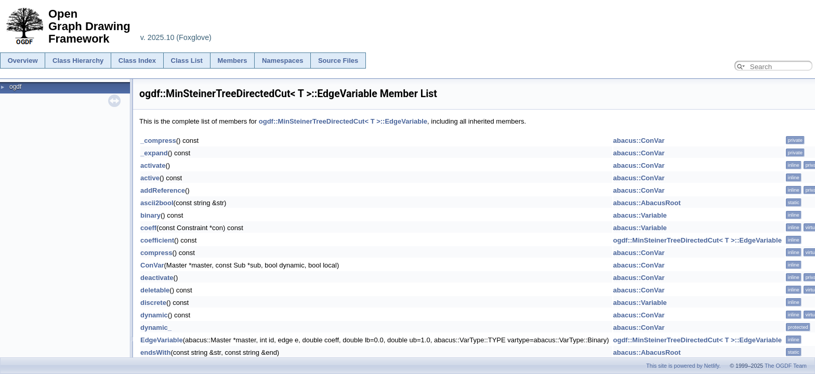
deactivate (157, 278)
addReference (162, 190)
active (150, 178)
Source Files (338, 60)
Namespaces (283, 60)
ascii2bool (157, 203)
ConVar (152, 265)
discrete (153, 302)
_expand (154, 153)
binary (150, 215)
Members (232, 60)
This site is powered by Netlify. (683, 366)
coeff (148, 228)
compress (156, 253)
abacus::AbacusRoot (647, 203)
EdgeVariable (161, 340)
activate (152, 165)
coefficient (157, 240)
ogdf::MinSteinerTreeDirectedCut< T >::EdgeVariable (343, 121)
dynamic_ (156, 327)
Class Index (137, 60)
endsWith (155, 352)
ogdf (15, 86)
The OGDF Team (786, 366)
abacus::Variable (640, 215)
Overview (23, 60)
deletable (154, 290)
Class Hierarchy (77, 60)
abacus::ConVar (639, 140)
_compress (158, 140)
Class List (187, 60)
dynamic (154, 315)
